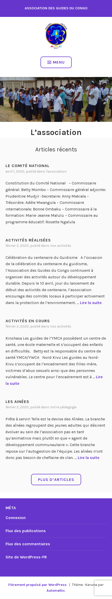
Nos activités (60, 245)
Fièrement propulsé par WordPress (37, 585)
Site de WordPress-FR (26, 557)
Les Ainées (17, 401)
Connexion (16, 517)
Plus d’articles (56, 479)
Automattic (56, 590)
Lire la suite (91, 302)
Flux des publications (26, 530)
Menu (56, 62)
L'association (56, 171)
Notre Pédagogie (63, 407)
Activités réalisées (28, 240)
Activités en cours (28, 320)
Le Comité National (28, 165)
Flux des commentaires (28, 543)
